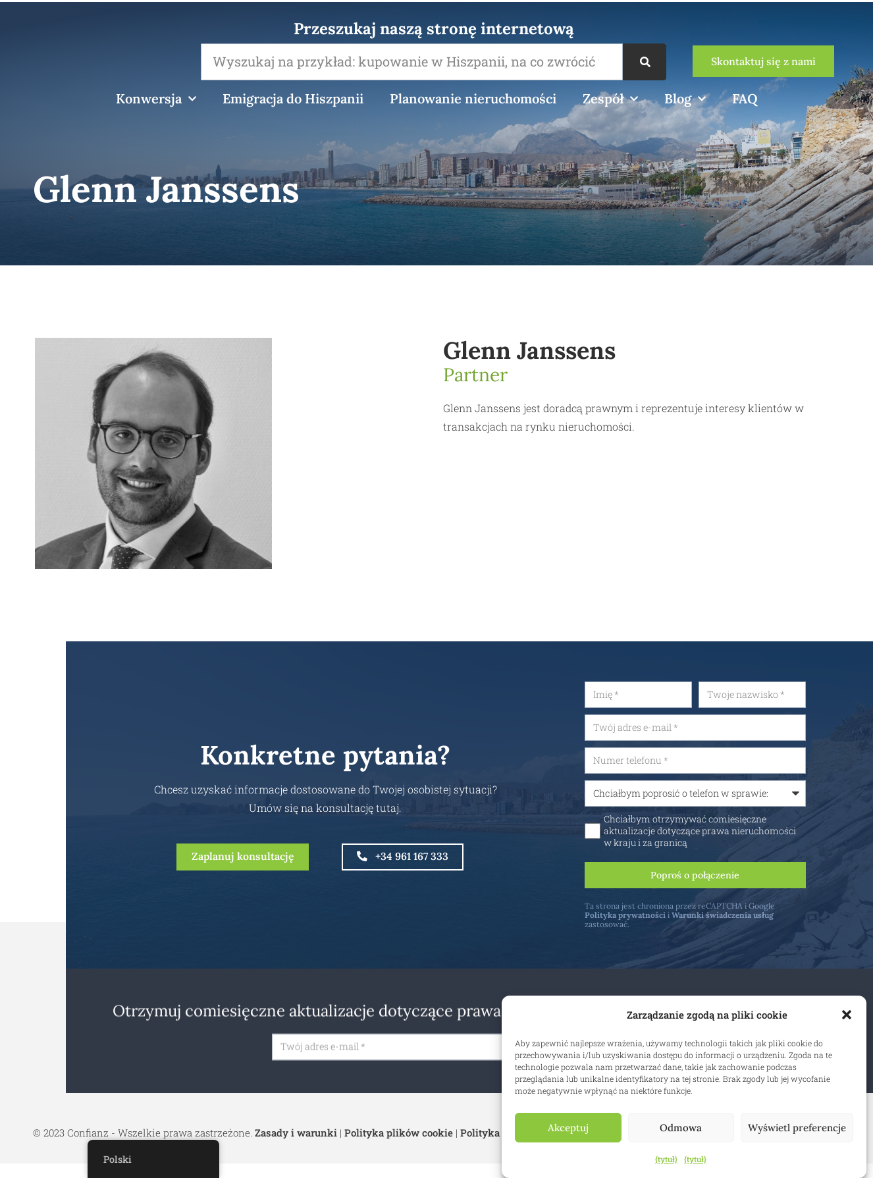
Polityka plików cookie (398, 1145)
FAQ (745, 98)
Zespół (610, 99)
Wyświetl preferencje (797, 1127)
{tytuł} (666, 1159)
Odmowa (681, 1127)
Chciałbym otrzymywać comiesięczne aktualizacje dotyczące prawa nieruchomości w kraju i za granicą (756, 836)
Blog (685, 99)
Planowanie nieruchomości (473, 98)
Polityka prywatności (681, 923)
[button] (846, 1014)
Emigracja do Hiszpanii (293, 98)
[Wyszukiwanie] (644, 61)
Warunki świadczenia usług (779, 923)
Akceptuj (568, 1127)
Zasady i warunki (296, 1145)
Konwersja (156, 99)
